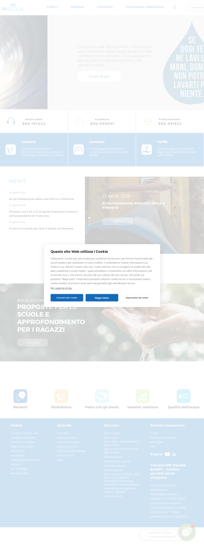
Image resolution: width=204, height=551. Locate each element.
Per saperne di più (61, 287)
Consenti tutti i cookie (66, 297)
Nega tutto (102, 297)
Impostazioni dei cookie (137, 297)
